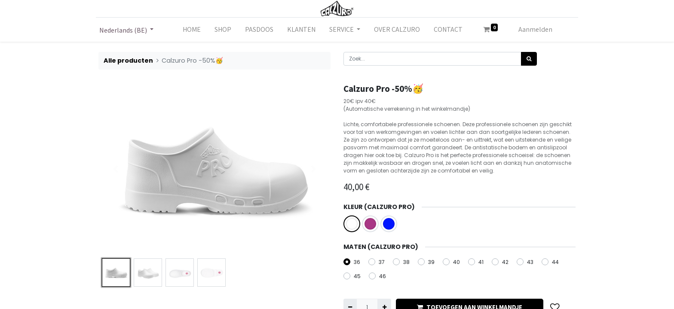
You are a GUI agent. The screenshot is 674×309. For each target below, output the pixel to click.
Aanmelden (535, 29)
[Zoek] (529, 59)
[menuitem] (192, 30)
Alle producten (128, 60)
